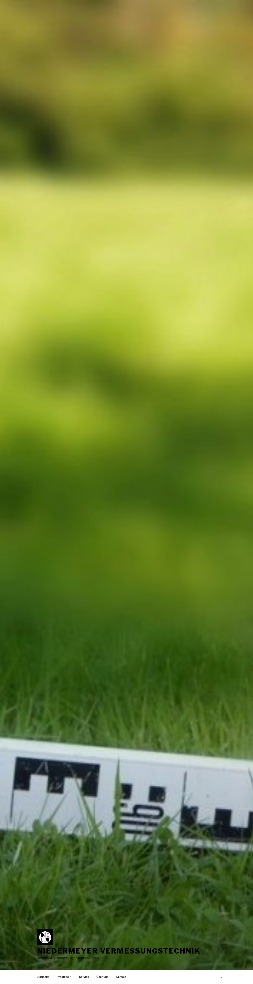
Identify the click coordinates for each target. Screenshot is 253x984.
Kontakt (121, 976)
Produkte (65, 976)
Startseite (43, 976)
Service (84, 976)
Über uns (102, 976)
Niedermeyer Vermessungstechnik (118, 951)
